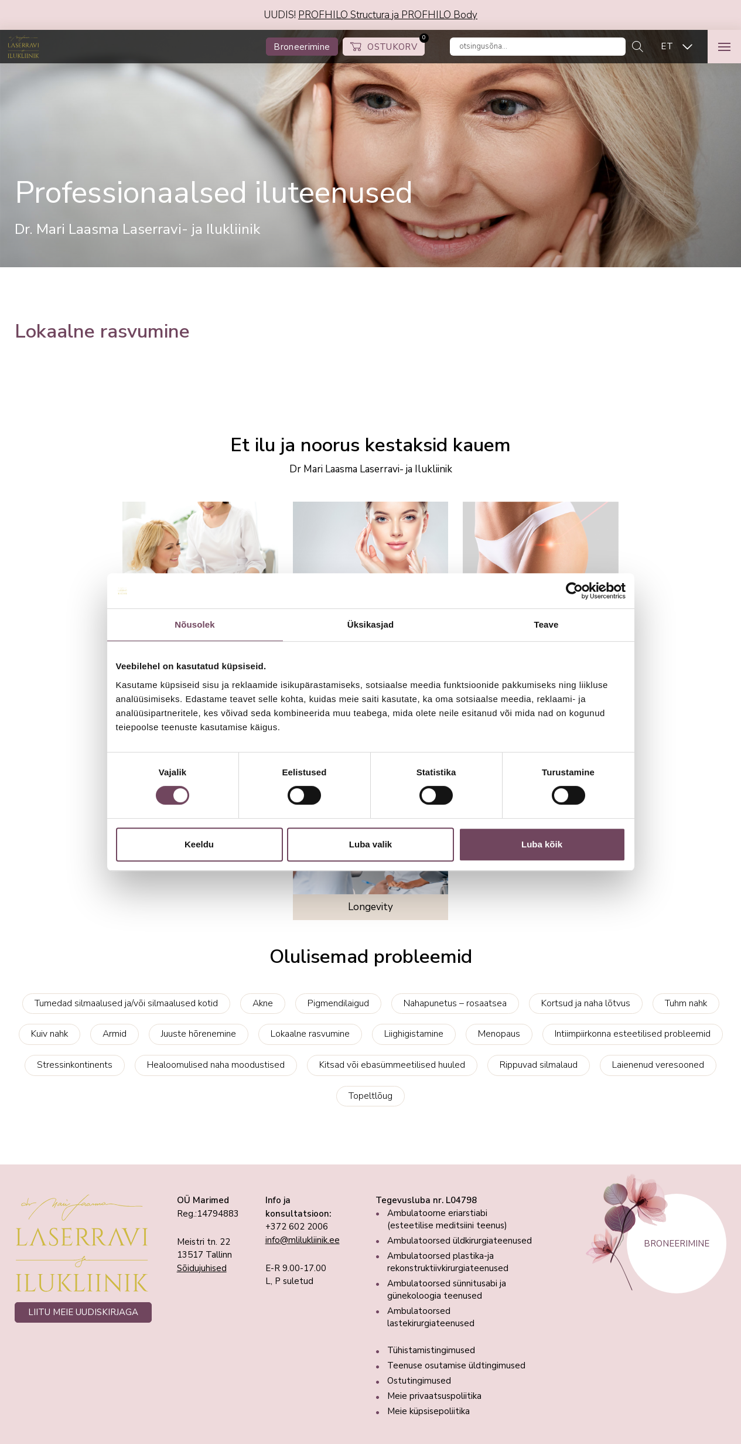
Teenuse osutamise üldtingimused (456, 1365)
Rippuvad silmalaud (539, 1064)
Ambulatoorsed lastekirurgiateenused (430, 1317)
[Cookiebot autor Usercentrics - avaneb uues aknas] (574, 591)
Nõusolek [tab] (194, 624)
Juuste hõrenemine (198, 1033)
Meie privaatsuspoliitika (434, 1396)
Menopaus (499, 1033)
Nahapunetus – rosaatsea (455, 1003)
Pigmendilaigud (338, 1003)
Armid (115, 1033)
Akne (262, 1003)
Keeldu (199, 844)
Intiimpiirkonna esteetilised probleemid (633, 1033)
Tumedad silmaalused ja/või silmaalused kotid (126, 1003)
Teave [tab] (546, 624)
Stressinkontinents (74, 1064)
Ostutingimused (419, 1381)
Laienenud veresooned (658, 1064)
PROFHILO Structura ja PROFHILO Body (387, 15)
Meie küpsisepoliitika (428, 1411)
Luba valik (370, 844)
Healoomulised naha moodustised (216, 1064)
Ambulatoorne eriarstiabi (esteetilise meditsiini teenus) (447, 1219)
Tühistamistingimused (431, 1350)
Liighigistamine (413, 1033)
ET (667, 46)
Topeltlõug (370, 1095)
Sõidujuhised (202, 1268)
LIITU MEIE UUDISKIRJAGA (83, 1312)
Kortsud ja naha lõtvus (585, 1003)
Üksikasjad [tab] (370, 624)
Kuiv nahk (49, 1033)
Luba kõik (541, 844)
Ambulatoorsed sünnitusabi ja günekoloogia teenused (446, 1290)
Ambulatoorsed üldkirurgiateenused (459, 1241)
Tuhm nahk (686, 1003)
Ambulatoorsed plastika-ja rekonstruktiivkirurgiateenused (447, 1262)
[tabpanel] (370, 148)
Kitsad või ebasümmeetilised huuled (392, 1064)
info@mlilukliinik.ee (302, 1240)
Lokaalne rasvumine (310, 1033)
